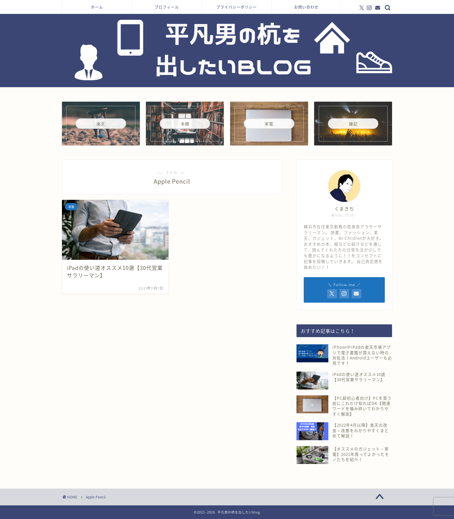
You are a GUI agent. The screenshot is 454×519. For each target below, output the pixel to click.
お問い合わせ (306, 7)
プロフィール (167, 7)
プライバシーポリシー (236, 7)
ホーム (97, 7)
